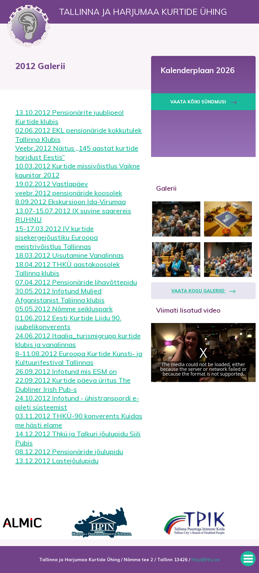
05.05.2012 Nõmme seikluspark (64, 309)
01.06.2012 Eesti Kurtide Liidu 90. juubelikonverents (68, 322)
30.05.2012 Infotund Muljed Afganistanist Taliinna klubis (60, 295)
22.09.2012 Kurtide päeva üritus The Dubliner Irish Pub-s (73, 384)
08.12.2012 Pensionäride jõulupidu (69, 451)
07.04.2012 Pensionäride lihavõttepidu (76, 282)
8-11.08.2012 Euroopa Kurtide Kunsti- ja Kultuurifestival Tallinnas (78, 358)
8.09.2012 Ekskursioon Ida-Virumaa (70, 201)
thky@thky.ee (206, 559)
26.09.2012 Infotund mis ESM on (66, 371)
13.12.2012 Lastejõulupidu (56, 460)
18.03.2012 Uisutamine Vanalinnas (69, 255)
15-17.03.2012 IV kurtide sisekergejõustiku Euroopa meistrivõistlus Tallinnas (56, 237)
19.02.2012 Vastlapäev (51, 184)
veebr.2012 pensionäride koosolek (68, 193)
